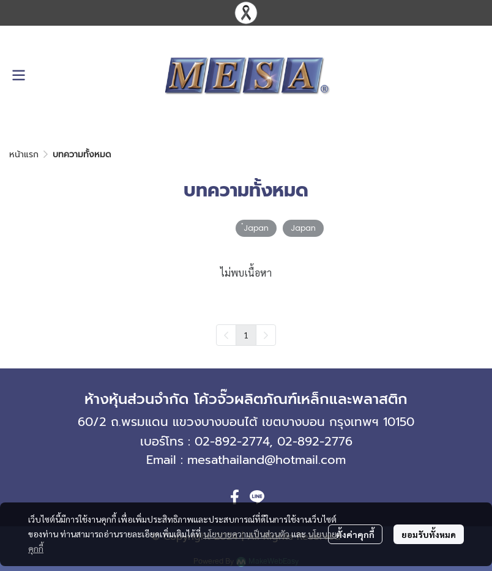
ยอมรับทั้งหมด (428, 534)
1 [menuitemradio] (246, 334)
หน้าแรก (24, 154)
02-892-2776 (314, 441)
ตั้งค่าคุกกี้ (355, 534)
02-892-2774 (232, 441)
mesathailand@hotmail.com (266, 459)
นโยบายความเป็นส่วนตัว (246, 533)
